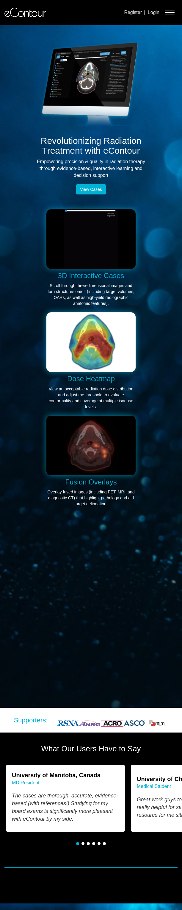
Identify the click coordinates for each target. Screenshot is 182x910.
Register (133, 12)
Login (153, 12)
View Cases (91, 189)
